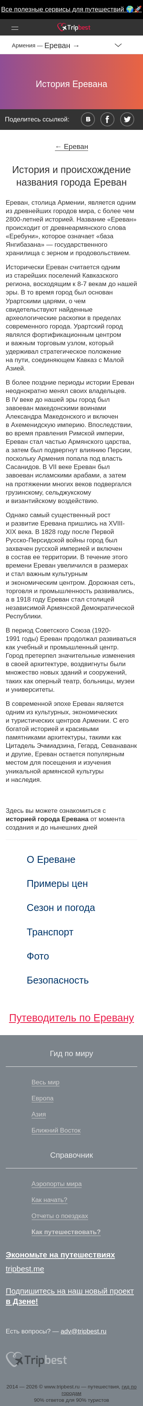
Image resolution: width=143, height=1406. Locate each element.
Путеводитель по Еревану (71, 1018)
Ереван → (62, 45)
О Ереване (51, 859)
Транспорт (50, 932)
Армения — (28, 45)
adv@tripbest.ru (83, 1331)
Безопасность (58, 980)
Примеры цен (57, 883)
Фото (38, 956)
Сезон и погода (61, 907)
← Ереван (71, 146)
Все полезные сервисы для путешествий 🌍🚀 (71, 9)
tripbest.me (25, 1269)
